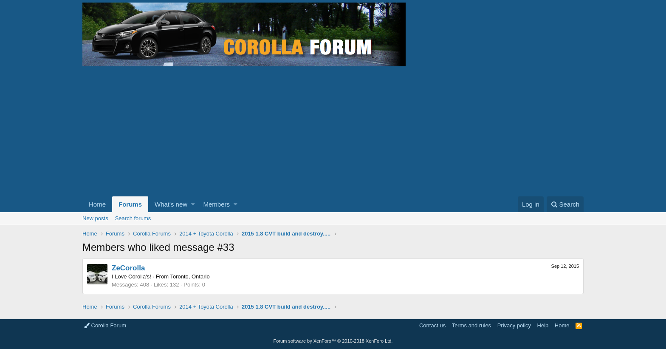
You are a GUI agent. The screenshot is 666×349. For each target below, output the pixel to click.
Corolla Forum (105, 325)
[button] (193, 204)
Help (543, 325)
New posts (95, 218)
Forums (130, 204)
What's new (171, 204)
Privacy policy (514, 325)
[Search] (565, 204)
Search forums (133, 218)
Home (97, 204)
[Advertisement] (333, 132)
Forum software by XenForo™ (333, 340)
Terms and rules (471, 325)
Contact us (432, 325)
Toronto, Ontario (189, 276)
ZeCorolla (128, 268)
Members (216, 204)
